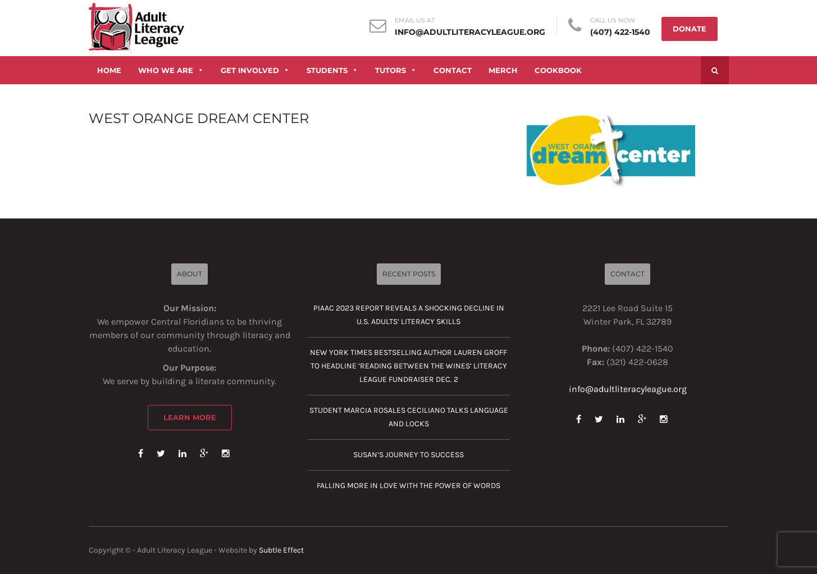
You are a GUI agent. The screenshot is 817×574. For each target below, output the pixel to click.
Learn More (189, 417)
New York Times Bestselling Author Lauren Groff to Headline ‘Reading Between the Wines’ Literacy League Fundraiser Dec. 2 (408, 366)
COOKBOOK (558, 70)
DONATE (689, 28)
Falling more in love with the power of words (408, 485)
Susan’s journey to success (408, 454)
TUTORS (396, 70)
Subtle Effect (281, 550)
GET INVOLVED (255, 70)
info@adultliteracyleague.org (470, 32)
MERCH (503, 70)
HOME (109, 70)
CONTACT (452, 70)
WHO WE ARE (171, 70)
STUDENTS (332, 70)
